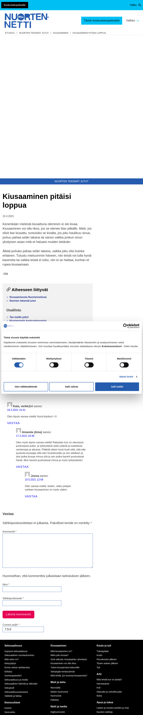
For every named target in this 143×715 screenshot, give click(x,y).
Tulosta (77, 238)
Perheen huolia (11, 581)
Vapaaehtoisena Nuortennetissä (112, 612)
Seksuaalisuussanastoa (16, 549)
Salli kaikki (117, 386)
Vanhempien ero (12, 577)
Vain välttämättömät (26, 386)
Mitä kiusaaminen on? (61, 508)
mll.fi (9, 650)
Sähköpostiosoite (13, 455)
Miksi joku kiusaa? (60, 512)
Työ (98, 524)
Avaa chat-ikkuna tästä (121, 683)
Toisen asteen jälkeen (107, 520)
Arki (99, 531)
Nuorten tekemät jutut (34, 33)
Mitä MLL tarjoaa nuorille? (109, 604)
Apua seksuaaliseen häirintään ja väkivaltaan (113, 586)
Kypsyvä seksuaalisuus (15, 508)
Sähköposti (56, 238)
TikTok (47, 632)
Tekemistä (103, 598)
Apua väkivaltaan (105, 592)
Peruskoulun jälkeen (107, 516)
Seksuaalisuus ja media (16, 536)
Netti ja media (59, 563)
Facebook (12, 238)
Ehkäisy (8, 528)
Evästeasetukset (36, 709)
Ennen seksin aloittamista (17, 524)
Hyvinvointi (56, 552)
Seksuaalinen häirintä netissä (65, 593)
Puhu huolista (103, 573)
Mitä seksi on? (11, 516)
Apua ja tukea (105, 559)
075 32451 (15, 646)
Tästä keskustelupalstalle (102, 20)
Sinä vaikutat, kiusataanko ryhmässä (69, 516)
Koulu (99, 512)
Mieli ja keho (58, 539)
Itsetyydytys (10, 520)
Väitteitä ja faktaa (12, 553)
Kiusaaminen (60, 33)
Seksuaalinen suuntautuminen (19, 512)
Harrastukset (103, 540)
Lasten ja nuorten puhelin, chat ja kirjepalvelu (37, 197)
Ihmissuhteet (12, 559)
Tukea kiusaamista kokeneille (65, 524)
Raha (99, 552)
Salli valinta (71, 386)
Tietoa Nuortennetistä (18, 656)
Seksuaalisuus (13, 502)
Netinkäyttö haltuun (60, 581)
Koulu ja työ (104, 502)
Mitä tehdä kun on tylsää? (109, 536)
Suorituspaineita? (13, 532)
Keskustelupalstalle (15, 5)
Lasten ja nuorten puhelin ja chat (113, 564)
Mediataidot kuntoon (61, 573)
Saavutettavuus (15, 709)
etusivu (10, 33)
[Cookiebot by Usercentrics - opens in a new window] (125, 326)
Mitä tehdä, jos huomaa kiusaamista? (69, 532)
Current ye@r (11, 481)
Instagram (49, 635)
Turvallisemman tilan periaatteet (18, 680)
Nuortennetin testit (21, 181)
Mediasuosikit (57, 601)
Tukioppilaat (103, 508)
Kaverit (7, 565)
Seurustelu (9, 569)
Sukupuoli (9, 544)
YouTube (49, 639)
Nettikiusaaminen (59, 589)
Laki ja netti (56, 597)
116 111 (115, 639)
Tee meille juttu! (19, 174)
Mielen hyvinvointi (59, 548)
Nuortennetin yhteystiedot (13, 664)
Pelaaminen (56, 577)
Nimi (6, 441)
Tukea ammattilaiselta (107, 577)
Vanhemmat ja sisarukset (16, 573)
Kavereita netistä (59, 585)
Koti (98, 544)
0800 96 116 (119, 663)
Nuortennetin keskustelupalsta (28, 177)
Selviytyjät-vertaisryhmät (63, 528)
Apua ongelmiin (104, 581)
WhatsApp (33, 238)
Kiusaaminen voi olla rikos (63, 520)
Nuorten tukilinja (104, 569)
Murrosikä (55, 544)
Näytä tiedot (126, 376)
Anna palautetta (15, 671)
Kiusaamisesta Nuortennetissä (28, 154)
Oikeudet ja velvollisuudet (109, 548)
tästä (77, 671)
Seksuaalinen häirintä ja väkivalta (20, 540)
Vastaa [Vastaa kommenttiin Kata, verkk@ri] (13, 280)
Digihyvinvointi (58, 569)
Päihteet (55, 557)
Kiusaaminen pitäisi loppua (89, 33)
